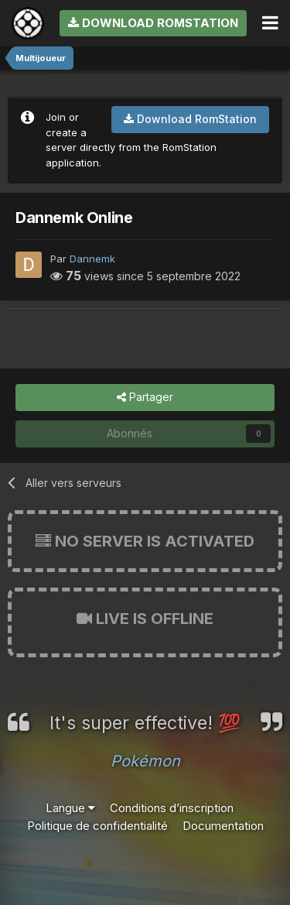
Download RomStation (153, 22)
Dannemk (92, 258)
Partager (145, 397)
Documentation (223, 825)
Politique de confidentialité (97, 825)
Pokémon (145, 761)
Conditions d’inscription (172, 807)
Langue (70, 807)
